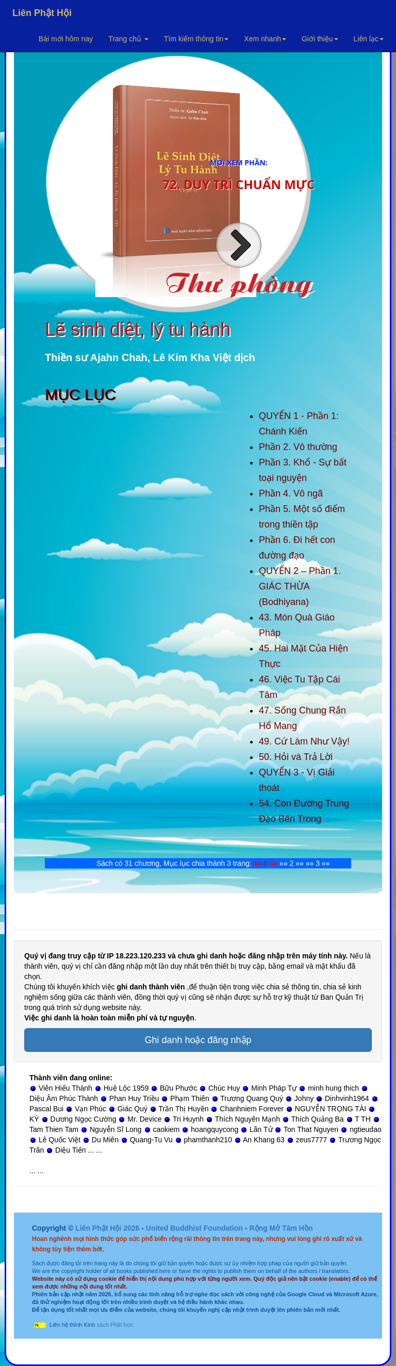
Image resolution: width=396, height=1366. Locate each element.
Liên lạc (369, 39)
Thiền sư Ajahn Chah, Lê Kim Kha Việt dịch (150, 357)
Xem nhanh (265, 39)
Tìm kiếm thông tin (196, 39)
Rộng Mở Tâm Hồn (280, 1228)
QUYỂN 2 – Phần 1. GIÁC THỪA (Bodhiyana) (300, 586)
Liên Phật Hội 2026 (108, 1228)
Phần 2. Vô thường (298, 447)
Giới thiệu (320, 39)
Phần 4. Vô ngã (291, 493)
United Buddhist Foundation (194, 1228)
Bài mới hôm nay (66, 39)
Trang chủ (128, 39)
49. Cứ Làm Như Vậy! (304, 741)
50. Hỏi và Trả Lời (296, 757)
